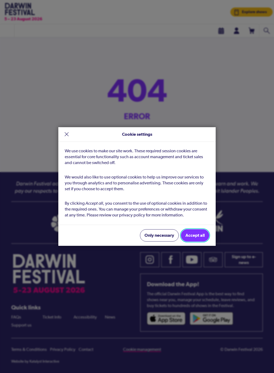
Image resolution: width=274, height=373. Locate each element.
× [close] (66, 134)
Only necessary (159, 235)
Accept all (195, 235)
